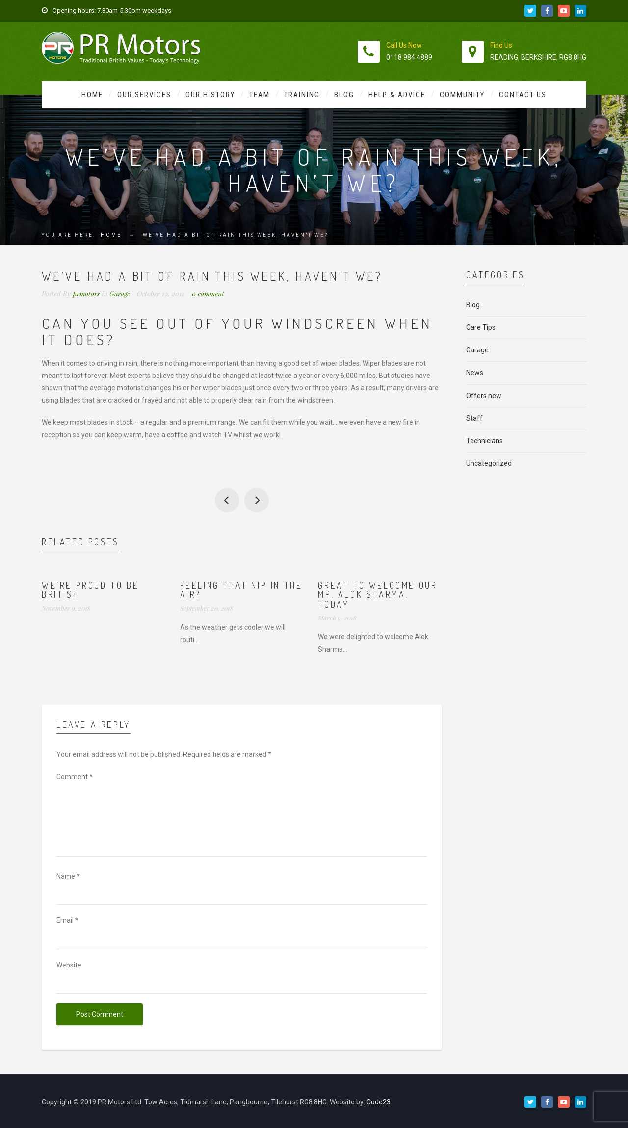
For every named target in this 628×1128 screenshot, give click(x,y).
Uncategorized (489, 463)
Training (302, 94)
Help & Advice (396, 94)
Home (92, 94)
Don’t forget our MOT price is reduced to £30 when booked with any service (227, 500)
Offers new (483, 396)
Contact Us (523, 94)
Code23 (378, 1102)
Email (67, 920)
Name (68, 876)
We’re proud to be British (90, 590)
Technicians (484, 441)
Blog (344, 94)
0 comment (208, 293)
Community (462, 94)
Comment (74, 776)
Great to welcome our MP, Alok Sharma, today (377, 595)
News (474, 372)
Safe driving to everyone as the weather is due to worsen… (256, 500)
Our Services (144, 94)
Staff (474, 418)
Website (68, 965)
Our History (210, 94)
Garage (119, 293)
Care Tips (481, 327)
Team (259, 94)
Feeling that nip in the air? (241, 590)
